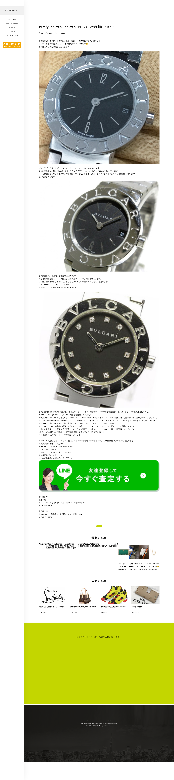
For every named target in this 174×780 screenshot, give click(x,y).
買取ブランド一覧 (12, 39)
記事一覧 (99, 541)
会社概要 (89, 758)
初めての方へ (12, 35)
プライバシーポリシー (104, 758)
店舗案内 (12, 47)
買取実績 (12, 43)
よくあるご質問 (12, 51)
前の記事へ (45, 541)
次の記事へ (153, 541)
